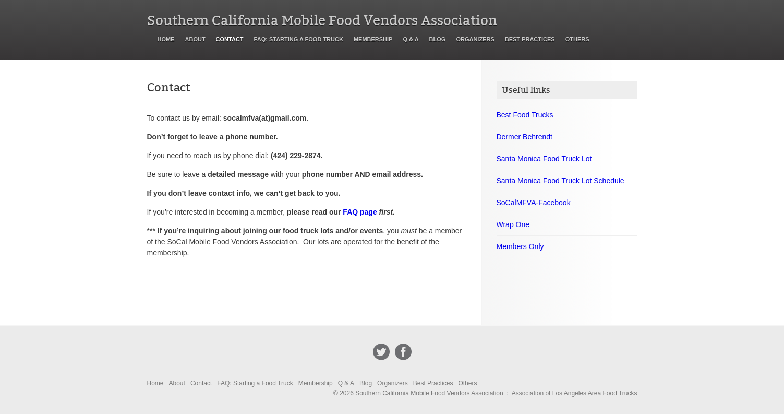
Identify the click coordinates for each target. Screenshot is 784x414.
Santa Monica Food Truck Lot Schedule (560, 180)
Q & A (410, 39)
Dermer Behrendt (524, 137)
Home (166, 39)
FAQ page (360, 212)
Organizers (475, 39)
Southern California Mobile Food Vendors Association (322, 21)
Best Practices (530, 39)
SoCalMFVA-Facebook (534, 202)
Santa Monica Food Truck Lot (544, 159)
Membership (373, 39)
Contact (230, 39)
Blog (437, 39)
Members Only (520, 246)
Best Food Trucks (525, 115)
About (195, 39)
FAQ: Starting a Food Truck (298, 39)
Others (577, 39)
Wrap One (513, 224)
